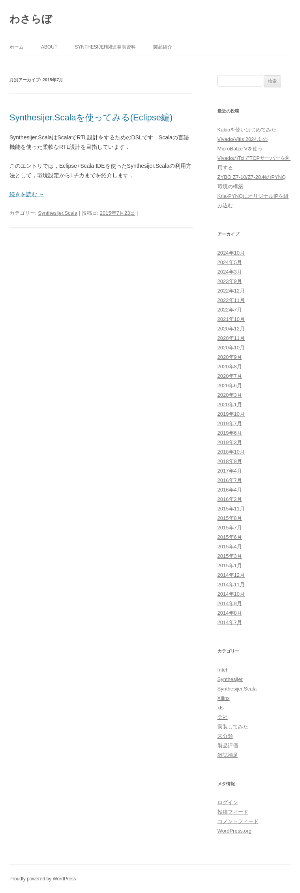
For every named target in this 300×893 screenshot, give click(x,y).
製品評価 (228, 746)
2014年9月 (230, 603)
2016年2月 (230, 499)
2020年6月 (230, 385)
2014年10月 (231, 594)
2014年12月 (231, 575)
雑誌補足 (228, 755)
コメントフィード (238, 821)
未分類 (225, 736)
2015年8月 (230, 518)
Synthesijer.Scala (57, 213)
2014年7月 (230, 622)
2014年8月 (230, 613)
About (49, 47)
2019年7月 (230, 423)
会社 (223, 717)
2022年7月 (230, 310)
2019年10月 (231, 414)
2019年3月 (230, 442)
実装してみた (233, 727)
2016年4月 (230, 490)
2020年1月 (230, 404)
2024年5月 (230, 262)
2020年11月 (231, 338)
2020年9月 (230, 357)
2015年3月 (230, 556)
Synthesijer (230, 679)
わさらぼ (30, 19)
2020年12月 (231, 329)
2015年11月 (231, 509)
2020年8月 (230, 367)
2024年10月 (231, 253)
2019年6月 (230, 433)
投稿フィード (233, 812)
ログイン (228, 802)
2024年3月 (230, 272)
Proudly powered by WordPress (42, 879)
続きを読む (26, 194)
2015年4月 (230, 547)
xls (221, 708)
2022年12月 (231, 291)
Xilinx (224, 698)
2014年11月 (231, 584)
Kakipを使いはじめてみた (247, 130)
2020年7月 (230, 376)
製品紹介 (162, 47)
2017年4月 (230, 471)
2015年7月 (230, 528)
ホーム (16, 47)
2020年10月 (231, 348)
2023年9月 (230, 281)
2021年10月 (231, 319)
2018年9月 (230, 461)
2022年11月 (231, 300)
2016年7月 (230, 480)
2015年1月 (230, 565)
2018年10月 (231, 452)
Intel (222, 670)
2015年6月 (230, 537)
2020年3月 (230, 395)
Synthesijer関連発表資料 (105, 47)
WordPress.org (234, 831)
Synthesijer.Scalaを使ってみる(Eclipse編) (90, 117)
